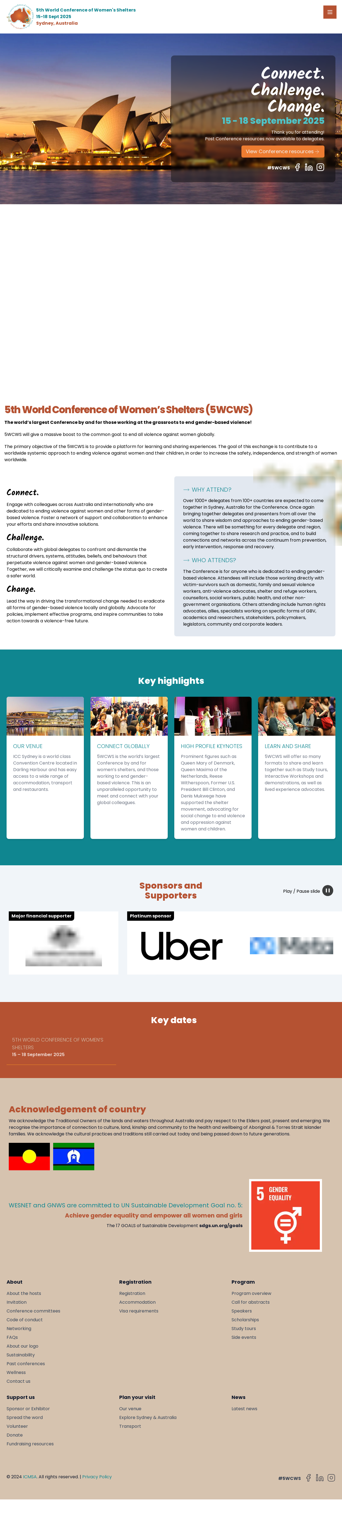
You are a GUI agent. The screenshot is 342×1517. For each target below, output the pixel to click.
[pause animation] (327, 890)
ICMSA (30, 1477)
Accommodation (137, 1302)
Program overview (251, 1293)
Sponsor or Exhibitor (28, 1409)
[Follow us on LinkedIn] (309, 167)
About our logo (22, 1346)
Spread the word (25, 1417)
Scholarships (245, 1320)
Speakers (242, 1311)
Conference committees (33, 1311)
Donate (15, 1435)
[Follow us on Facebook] (297, 167)
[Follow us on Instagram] (320, 167)
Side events (244, 1337)
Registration (132, 1293)
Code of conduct (25, 1320)
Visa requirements (138, 1311)
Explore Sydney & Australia (147, 1417)
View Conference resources (283, 151)
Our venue (130, 1409)
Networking (19, 1328)
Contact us (18, 1381)
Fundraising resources (30, 1444)
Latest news (244, 1409)
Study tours (244, 1328)
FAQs (12, 1337)
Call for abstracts (251, 1302)
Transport (130, 1426)
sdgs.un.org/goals (221, 1225)
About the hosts (24, 1293)
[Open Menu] (330, 12)
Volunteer (17, 1426)
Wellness (16, 1372)
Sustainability (21, 1355)
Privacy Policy (97, 1477)
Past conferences (26, 1364)
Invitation (17, 1302)
